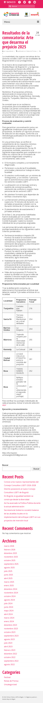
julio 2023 (8, 643)
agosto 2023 (9, 639)
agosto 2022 (9, 664)
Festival (7, 677)
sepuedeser (9, 51)
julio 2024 (8, 603)
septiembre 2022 (11, 661)
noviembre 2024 (11, 592)
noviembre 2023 (11, 628)
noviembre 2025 (11, 556)
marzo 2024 (9, 618)
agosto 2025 (9, 567)
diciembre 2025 (10, 553)
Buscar (5, 465)
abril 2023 (8, 646)
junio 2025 (8, 574)
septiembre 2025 (11, 564)
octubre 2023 (9, 632)
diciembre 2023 (10, 625)
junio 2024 (8, 607)
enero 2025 (9, 585)
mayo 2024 (8, 610)
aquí (4, 405)
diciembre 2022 (10, 653)
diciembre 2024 (10, 589)
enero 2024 (9, 621)
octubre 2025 (9, 560)
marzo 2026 (9, 546)
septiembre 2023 (11, 635)
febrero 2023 (9, 650)
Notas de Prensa (31, 51)
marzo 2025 (9, 582)
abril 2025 (8, 578)
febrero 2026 (9, 549)
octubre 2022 (9, 657)
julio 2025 (8, 571)
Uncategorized (10, 684)
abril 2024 (8, 614)
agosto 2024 (9, 600)
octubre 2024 (9, 596)
